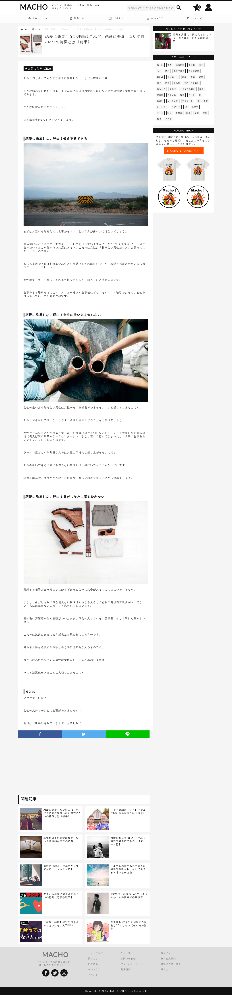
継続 (184, 77)
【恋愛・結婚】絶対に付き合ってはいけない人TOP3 (61, 924)
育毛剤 (177, 83)
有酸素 (179, 113)
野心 (169, 113)
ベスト (168, 119)
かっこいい (172, 101)
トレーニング (95, 953)
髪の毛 (173, 89)
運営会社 (166, 969)
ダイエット (172, 77)
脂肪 (188, 113)
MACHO (34, 7)
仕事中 (195, 107)
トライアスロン (187, 89)
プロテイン (187, 101)
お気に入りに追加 (39, 68)
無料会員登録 (168, 958)
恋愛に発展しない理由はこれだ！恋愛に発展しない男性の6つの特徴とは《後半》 (62, 813)
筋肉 (169, 65)
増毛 (167, 71)
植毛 (159, 83)
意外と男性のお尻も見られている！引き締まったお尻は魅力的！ (192, 37)
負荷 (182, 95)
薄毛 (201, 65)
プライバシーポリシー (133, 964)
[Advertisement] (51, 766)
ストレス (171, 95)
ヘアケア (176, 107)
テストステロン (191, 83)
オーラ (160, 113)
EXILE (160, 77)
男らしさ (36, 29)
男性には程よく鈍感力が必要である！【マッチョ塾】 (61, 867)
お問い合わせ (128, 958)
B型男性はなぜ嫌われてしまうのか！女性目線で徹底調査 (129, 896)
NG (186, 107)
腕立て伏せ (179, 71)
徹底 (193, 77)
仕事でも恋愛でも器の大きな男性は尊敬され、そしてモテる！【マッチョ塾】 (128, 869)
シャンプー (162, 107)
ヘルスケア (94, 969)
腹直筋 (160, 95)
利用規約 (126, 969)
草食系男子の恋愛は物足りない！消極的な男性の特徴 (61, 839)
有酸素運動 (193, 71)
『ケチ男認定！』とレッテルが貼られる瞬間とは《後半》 (128, 811)
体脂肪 (191, 65)
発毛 (159, 119)
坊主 (167, 83)
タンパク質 (202, 101)
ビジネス (93, 964)
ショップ (126, 953)
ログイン (166, 953)
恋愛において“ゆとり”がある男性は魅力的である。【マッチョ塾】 (128, 841)
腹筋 (201, 89)
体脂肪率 (180, 65)
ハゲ (159, 71)
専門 (205, 113)
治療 (197, 113)
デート (191, 95)
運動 (201, 77)
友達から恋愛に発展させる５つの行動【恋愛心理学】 (61, 896)
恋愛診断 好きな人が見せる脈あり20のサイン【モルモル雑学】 (129, 925)
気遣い (160, 101)
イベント (93, 974)
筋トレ (160, 65)
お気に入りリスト (171, 964)
